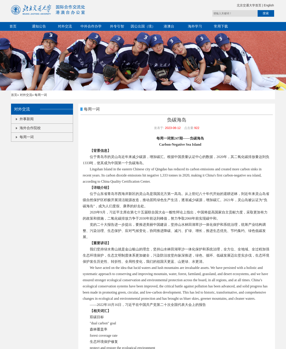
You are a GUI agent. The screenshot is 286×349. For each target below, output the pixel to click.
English (269, 5)
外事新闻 (25, 119)
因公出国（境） (143, 26)
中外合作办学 (91, 26)
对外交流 (65, 26)
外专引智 (117, 26)
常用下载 (221, 26)
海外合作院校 (28, 128)
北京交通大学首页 (249, 5)
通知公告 (39, 26)
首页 (12, 26)
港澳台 (169, 26)
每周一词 (25, 137)
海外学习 (195, 26)
